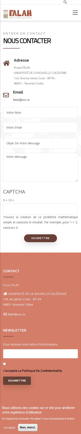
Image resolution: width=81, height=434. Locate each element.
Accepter (10, 427)
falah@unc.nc (21, 99)
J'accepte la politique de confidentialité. (32, 370)
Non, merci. (28, 427)
